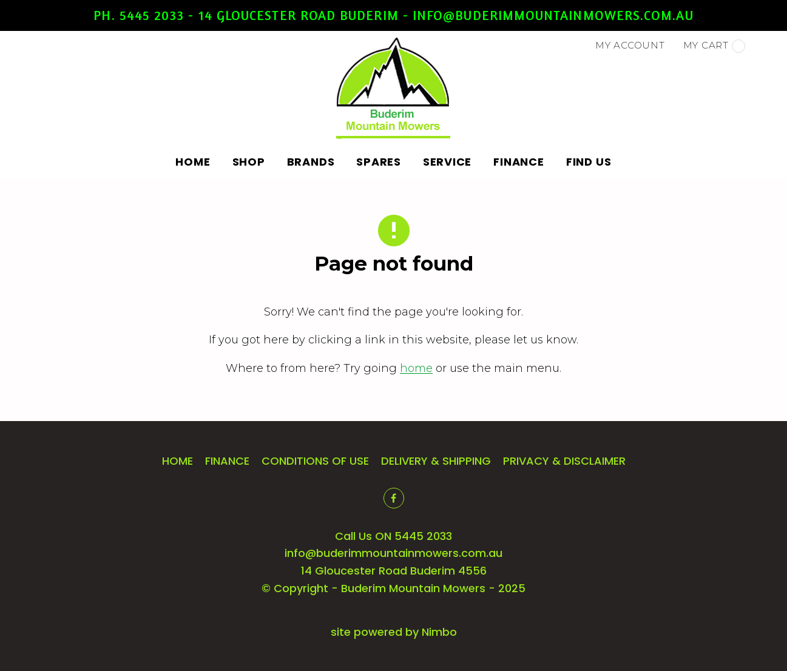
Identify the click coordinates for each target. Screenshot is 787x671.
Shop (248, 161)
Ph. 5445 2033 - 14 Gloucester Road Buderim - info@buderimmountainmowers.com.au (393, 15)
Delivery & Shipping (436, 460)
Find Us (589, 161)
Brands (311, 161)
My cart (714, 46)
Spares (378, 161)
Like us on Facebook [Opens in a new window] (393, 498)
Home (193, 161)
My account (630, 45)
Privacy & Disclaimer (564, 460)
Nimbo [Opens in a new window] (439, 631)
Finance (518, 161)
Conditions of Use (315, 460)
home (416, 368)
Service (447, 161)
